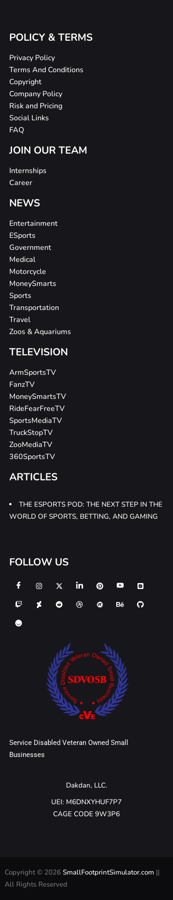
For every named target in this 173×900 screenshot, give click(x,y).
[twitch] (18, 604)
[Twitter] (59, 586)
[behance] (120, 604)
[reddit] (59, 604)
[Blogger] (140, 586)
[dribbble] (79, 604)
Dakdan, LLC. (86, 785)
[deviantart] (39, 604)
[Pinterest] (100, 586)
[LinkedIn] (79, 586)
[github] (140, 604)
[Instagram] (39, 586)
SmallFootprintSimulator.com (109, 872)
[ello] (18, 623)
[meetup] (100, 604)
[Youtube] (120, 586)
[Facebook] (18, 586)
